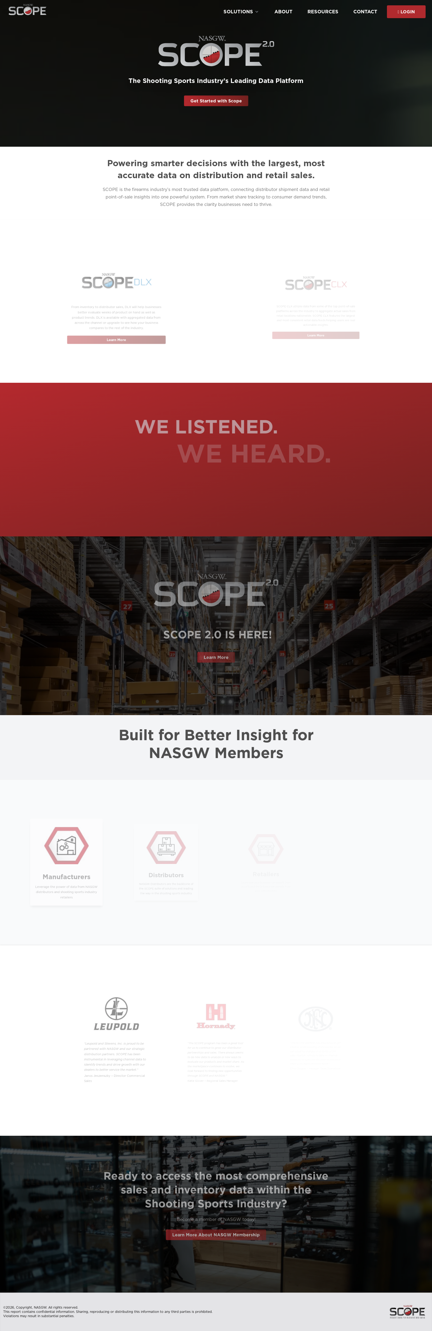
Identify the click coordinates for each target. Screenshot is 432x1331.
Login (406, 12)
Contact (365, 12)
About (283, 12)
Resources (322, 12)
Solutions (241, 11)
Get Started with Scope (216, 101)
